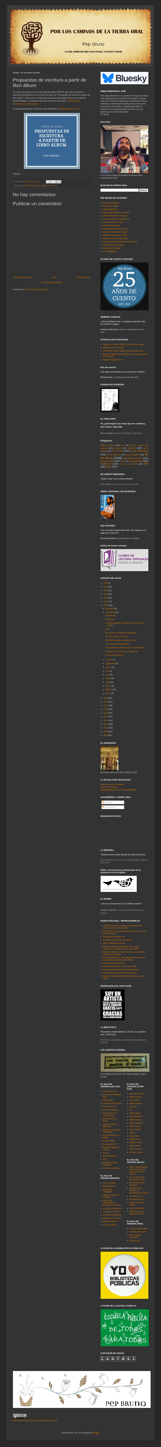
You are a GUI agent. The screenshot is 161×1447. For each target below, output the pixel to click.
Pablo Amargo (135, 1097)
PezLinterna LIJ (109, 1106)
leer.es (105, 1153)
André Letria (134, 1139)
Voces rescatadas (136, 1208)
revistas (134, 464)
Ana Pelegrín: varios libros (114, 963)
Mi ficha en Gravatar (111, 225)
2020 (105, 605)
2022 (105, 598)
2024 (105, 590)
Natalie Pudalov (136, 1103)
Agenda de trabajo (110, 206)
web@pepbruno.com (69, 109)
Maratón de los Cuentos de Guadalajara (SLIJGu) (138, 1190)
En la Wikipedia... (110, 251)
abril (108, 682)
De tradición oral (136, 1196)
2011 (105, 728)
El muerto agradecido (114, 655)
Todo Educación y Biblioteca (110, 1125)
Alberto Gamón (135, 1120)
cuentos (131, 448)
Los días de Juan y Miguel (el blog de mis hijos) (123, 351)
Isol (130, 1110)
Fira (104, 1159)
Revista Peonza (109, 1156)
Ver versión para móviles (51, 282)
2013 (105, 720)
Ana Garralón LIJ (110, 1091)
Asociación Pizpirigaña (107, 1190)
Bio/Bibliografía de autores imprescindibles (118, 790)
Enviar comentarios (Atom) (36, 289)
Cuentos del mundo (137, 1232)
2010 (105, 732)
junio (108, 675)
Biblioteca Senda (110, 1221)
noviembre (110, 612)
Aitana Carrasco (136, 1123)
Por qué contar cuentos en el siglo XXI (121, 651)
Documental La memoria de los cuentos (119, 973)
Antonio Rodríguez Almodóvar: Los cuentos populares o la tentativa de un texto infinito (121, 947)
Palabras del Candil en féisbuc (116, 238)
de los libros (53, 185)
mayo (108, 678)
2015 (105, 713)
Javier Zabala (135, 1129)
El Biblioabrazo (109, 1186)
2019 (105, 698)
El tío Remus (110, 616)
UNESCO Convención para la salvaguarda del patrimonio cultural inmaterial (122, 927)
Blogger (95, 1433)
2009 (105, 735)
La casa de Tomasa (111, 1212)
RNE (145, 464)
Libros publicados (110, 209)
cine (122, 445)
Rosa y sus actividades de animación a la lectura (112, 1202)
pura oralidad (135, 461)
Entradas (107, 802)
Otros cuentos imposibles (135, 1236)
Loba (107, 629)
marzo (109, 686)
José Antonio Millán (111, 1168)
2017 (105, 705)
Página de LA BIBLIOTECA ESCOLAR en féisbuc (124, 344)
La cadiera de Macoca (112, 1208)
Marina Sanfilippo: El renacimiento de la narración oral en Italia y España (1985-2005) (124, 958)
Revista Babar (109, 1141)
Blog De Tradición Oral (112, 360)
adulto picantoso (107, 445)
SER (108, 466)
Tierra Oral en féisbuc (112, 248)
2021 (105, 602)
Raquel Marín (135, 1113)
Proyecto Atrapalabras (138, 1228)
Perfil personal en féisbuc (113, 245)
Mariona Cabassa (136, 1094)
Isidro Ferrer (134, 1100)
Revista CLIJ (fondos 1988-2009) (112, 1131)
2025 (105, 587)
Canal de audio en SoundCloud (116, 219)
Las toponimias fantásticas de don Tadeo (120, 242)
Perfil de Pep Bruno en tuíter (115, 216)
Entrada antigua (83, 277)
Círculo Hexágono (110, 1110)
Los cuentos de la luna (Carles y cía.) (137, 1178)
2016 (105, 709)
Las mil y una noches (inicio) (117, 644)
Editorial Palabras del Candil (115, 232)
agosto (109, 667)
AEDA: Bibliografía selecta (114, 943)
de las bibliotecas (28, 185)
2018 (105, 702)
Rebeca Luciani (136, 1142)
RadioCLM (105, 464)
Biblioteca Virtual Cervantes (110, 1163)
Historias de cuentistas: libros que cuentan (121, 970)
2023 (105, 594)
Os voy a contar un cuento (116, 636)
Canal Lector (108, 1100)
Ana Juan (133, 1107)
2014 (105, 717)
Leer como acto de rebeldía (112, 784)
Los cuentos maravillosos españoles (120, 633)
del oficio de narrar (132, 458)
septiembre (111, 663)
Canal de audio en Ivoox (113, 222)
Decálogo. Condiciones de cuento (117, 940)
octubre (109, 660)
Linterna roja (134, 1241)
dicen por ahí (107, 461)
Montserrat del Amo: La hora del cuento (119, 966)
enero (108, 693)
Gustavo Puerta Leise (112, 1103)
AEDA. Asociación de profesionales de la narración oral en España (138, 1170)
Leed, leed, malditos (108, 787)
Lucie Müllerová (136, 1116)
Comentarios (108, 807)
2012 (105, 724)
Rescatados (123, 464)
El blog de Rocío (110, 1225)
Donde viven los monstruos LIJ (109, 1114)
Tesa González (135, 1149)
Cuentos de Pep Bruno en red (115, 229)
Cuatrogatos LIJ (109, 1144)
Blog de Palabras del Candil (114, 235)
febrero (109, 689)
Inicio (54, 277)
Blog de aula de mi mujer (113, 348)
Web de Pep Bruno (111, 203)
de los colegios (42, 185)
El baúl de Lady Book (112, 1215)
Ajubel (132, 1133)
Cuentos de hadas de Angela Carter (120, 640)
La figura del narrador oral (114, 937)
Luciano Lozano (136, 1152)
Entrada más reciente (23, 277)
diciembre (110, 609)
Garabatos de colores (112, 1218)
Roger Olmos (135, 1146)
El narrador (110, 619)
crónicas (117, 448)
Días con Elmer (109, 1183)
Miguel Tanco (135, 1126)
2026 (105, 583)
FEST (122, 461)
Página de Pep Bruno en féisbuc (116, 212)
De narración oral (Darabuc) (136, 1184)
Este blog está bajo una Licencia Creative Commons (35, 1420)
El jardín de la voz (136, 1199)
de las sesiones (113, 455)
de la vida (117, 451)
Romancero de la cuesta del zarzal (136, 1212)
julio (108, 671)
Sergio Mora (134, 1136)
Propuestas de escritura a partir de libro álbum (124, 648)
